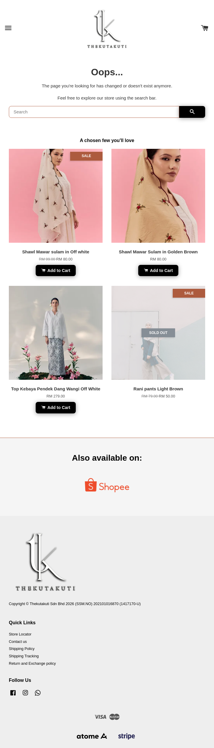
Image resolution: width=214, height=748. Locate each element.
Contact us (18, 641)
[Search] (94, 112)
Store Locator (20, 634)
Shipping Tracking (24, 656)
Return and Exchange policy (32, 663)
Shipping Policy (21, 648)
